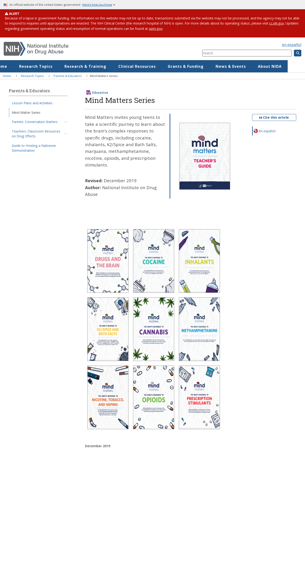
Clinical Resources (154, 66)
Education (100, 92)
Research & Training (103, 66)
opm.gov (155, 28)
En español (267, 131)
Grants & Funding (203, 66)
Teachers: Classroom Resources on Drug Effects (36, 133)
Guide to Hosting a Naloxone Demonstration (34, 148)
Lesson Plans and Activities (32, 103)
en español (291, 44)
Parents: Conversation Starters (35, 122)
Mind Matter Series (26, 112)
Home (19, 66)
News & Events (248, 66)
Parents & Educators (68, 76)
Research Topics (53, 66)
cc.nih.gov (276, 23)
